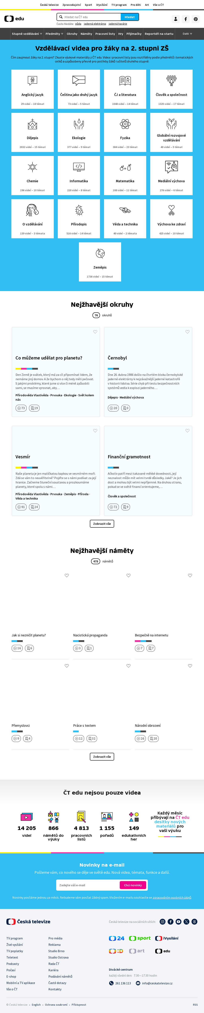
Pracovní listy (105, 33)
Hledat (130, 17)
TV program (119, 5)
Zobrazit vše (102, 524)
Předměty (53, 33)
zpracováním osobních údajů (172, 897)
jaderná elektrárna (95, 23)
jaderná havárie (118, 23)
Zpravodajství (72, 5)
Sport (88, 5)
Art (147, 5)
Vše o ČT (158, 5)
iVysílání (102, 5)
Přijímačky (134, 33)
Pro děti (136, 5)
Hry (120, 33)
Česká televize (49, 5)
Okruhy (72, 33)
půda (78, 23)
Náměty (86, 33)
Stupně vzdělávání (25, 33)
